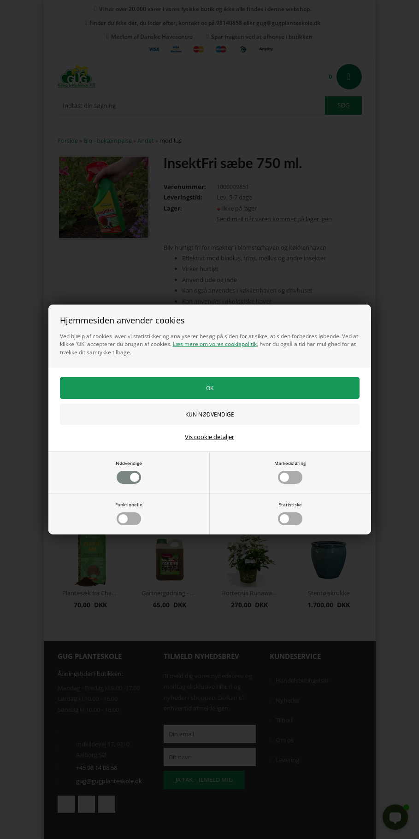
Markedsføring (290, 472)
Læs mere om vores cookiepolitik (215, 344)
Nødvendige (129, 472)
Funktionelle (128, 513)
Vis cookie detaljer (209, 437)
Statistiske (290, 513)
